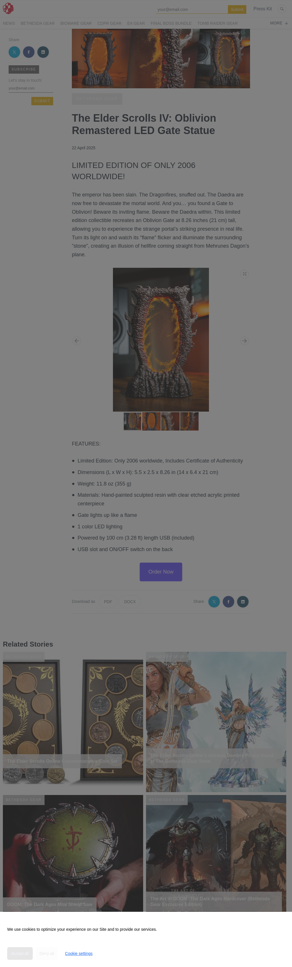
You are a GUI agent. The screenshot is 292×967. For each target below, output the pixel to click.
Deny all (47, 953)
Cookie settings (79, 953)
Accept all (20, 953)
